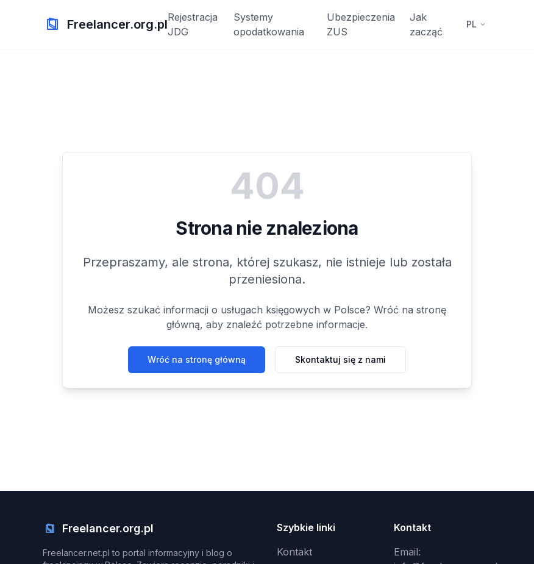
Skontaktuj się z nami (340, 359)
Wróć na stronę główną (197, 359)
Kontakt (294, 552)
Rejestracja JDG (193, 24)
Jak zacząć (426, 24)
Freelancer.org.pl (117, 24)
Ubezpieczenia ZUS (361, 24)
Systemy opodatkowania (268, 24)
